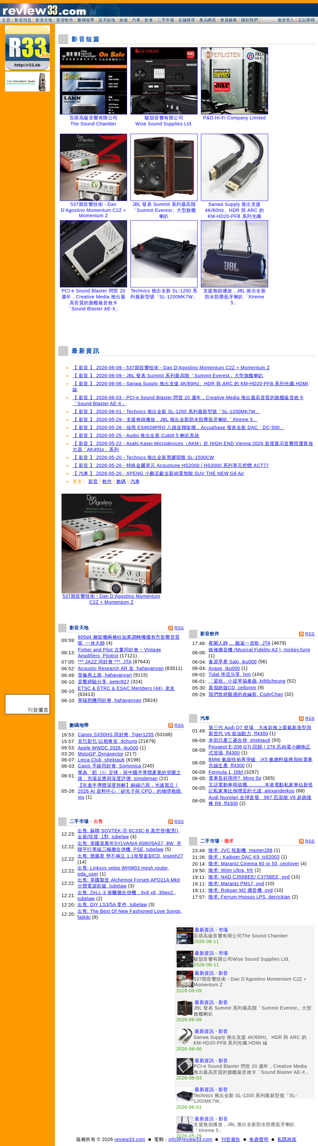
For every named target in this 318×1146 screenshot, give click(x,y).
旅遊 (123, 20)
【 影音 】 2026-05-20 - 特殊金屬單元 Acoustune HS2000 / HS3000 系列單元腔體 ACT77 (171, 465)
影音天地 (44, 20)
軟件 (107, 481)
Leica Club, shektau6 (101, 759)
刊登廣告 (230, 1139)
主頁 (6, 20)
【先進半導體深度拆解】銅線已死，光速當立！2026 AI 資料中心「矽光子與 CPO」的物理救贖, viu (130, 791)
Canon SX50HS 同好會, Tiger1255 (116, 734)
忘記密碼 (306, 20)
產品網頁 (207, 20)
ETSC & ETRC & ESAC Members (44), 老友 (126, 688)
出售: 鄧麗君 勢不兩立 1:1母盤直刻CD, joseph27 (130, 856)
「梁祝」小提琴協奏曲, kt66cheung (247, 681)
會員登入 (286, 20)
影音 (93, 481)
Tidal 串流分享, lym (230, 674)
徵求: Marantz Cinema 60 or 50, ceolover (253, 863)
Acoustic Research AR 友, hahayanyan (121, 668)
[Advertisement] (187, 324)
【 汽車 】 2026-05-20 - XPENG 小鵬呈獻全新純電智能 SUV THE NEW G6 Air (158, 473)
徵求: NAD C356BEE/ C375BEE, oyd (249, 877)
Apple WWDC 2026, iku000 (108, 747)
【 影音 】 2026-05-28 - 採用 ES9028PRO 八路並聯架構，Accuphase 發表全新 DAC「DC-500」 (179, 427)
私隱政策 (287, 1139)
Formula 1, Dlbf (226, 772)
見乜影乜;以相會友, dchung (107, 741)
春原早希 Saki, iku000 (233, 661)
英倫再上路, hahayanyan (105, 675)
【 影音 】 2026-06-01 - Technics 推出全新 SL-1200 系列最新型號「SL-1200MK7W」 (166, 411)
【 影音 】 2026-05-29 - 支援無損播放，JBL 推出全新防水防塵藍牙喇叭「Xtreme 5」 (165, 419)
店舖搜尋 (186, 20)
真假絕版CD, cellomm (232, 687)
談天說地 (106, 20)
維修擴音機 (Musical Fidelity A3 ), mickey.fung (259, 649)
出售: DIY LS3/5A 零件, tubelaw (112, 904)
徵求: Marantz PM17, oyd (236, 883)
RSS (179, 627)
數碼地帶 (86, 20)
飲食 (149, 20)
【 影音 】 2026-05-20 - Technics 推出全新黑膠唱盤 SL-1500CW (143, 457)
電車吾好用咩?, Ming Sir (235, 778)
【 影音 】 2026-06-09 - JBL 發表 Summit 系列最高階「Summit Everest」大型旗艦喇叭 (168, 375)
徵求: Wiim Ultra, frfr (230, 870)
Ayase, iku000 (224, 668)
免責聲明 (258, 1139)
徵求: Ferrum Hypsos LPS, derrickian (249, 897)
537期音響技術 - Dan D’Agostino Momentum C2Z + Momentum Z (111, 597)
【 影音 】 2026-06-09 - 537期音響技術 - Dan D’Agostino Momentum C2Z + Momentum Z (171, 367)
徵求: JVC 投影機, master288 (240, 850)
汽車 (136, 20)
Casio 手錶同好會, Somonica (109, 765)
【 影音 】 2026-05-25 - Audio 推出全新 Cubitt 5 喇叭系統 (136, 435)
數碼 (121, 481)
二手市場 (165, 20)
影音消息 (23, 20)
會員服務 (228, 20)
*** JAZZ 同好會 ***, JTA (104, 661)
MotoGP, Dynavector (100, 753)
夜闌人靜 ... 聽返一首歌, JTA (239, 643)
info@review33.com (191, 1139)
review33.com (129, 1139)
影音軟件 (65, 20)
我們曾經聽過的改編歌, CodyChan (246, 694)
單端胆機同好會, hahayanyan (110, 700)
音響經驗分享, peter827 (103, 681)
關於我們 (249, 20)
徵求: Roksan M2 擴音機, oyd (240, 890)
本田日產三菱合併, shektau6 (239, 740)
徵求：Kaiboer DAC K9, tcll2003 (243, 857)
